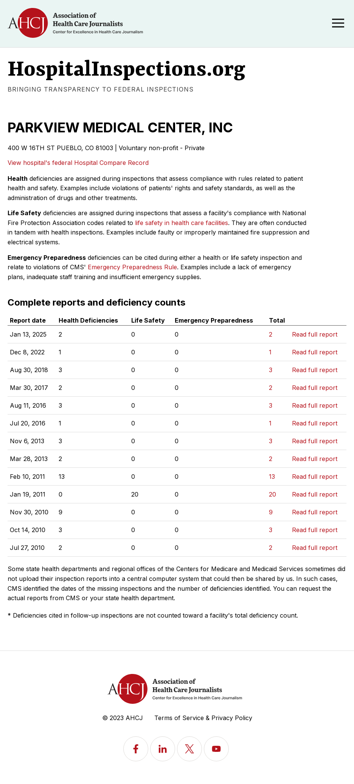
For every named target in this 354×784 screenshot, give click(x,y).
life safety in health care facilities (181, 223)
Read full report (314, 334)
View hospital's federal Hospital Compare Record (78, 162)
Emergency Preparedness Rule (132, 267)
